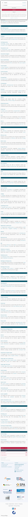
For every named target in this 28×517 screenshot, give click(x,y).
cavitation (12, 396)
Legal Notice (11, 505)
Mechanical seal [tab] (14, 237)
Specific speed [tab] (14, 376)
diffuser (16, 355)
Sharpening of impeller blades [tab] (14, 352)
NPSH (2, 278)
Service (16, 503)
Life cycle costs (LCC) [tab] (14, 199)
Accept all (14, 9)
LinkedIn (13, 509)
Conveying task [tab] (14, 83)
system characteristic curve (8, 286)
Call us (2, 448)
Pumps (7, 503)
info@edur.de (18, 471)
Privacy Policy (17, 505)
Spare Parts (3, 458)
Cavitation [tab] (14, 36)
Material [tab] (14, 231)
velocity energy (11, 100)
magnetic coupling (13, 228)
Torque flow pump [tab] (14, 419)
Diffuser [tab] (14, 97)
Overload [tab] (14, 289)
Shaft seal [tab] (14, 346)
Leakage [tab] (14, 193)
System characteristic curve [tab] (14, 399)
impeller (2, 68)
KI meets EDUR (4, 465)
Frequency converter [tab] (14, 155)
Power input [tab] (14, 309)
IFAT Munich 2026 (4, 464)
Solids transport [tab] (14, 370)
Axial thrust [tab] (14, 19)
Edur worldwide (4, 450)
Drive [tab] (14, 115)
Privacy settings (4, 515)
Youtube (15, 509)
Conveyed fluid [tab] (14, 77)
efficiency (13, 138)
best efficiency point (17, 306)
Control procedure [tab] (14, 71)
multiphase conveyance (8, 258)
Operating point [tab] (14, 283)
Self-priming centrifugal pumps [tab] (14, 329)
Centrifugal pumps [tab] (14, 42)
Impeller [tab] (14, 179)
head (2, 379)
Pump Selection (4, 455)
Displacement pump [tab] (14, 103)
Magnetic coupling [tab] (14, 219)
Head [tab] (14, 171)
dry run (21, 124)
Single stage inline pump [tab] (14, 364)
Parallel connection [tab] (14, 297)
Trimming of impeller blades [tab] (14, 425)
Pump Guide (3, 452)
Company (20, 503)
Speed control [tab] (14, 382)
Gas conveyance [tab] (14, 163)
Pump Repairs (4, 457)
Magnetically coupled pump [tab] (14, 225)
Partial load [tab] (14, 303)
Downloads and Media (5, 460)
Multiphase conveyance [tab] (14, 249)
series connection (4, 343)
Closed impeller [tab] (14, 65)
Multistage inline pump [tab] (14, 266)
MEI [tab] (14, 243)
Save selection (14, 7)
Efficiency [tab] (14, 129)
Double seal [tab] (14, 109)
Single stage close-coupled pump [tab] (14, 358)
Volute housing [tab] (14, 439)
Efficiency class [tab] (14, 135)
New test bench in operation (6, 466)
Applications (11, 503)
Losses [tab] (14, 211)
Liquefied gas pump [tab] (14, 205)
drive (11, 62)
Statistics (5, 2)
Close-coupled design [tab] (14, 59)
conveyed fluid (14, 39)
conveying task (22, 324)
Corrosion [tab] (14, 89)
